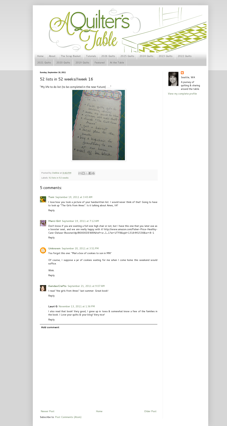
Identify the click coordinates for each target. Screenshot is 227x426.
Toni (51, 197)
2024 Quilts (146, 56)
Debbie (56, 172)
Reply (51, 210)
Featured (100, 62)
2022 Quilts (185, 56)
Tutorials (91, 56)
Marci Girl (54, 221)
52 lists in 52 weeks (59, 177)
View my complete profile (182, 93)
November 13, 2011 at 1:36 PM (77, 306)
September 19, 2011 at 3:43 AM (73, 197)
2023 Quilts (165, 56)
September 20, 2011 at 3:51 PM (80, 248)
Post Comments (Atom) (68, 417)
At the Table (117, 62)
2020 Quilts (63, 62)
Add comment (50, 327)
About (52, 56)
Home (40, 56)
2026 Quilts (108, 56)
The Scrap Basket (71, 56)
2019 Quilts (82, 62)
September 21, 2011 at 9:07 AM (86, 286)
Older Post (150, 411)
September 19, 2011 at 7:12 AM (80, 221)
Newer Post (47, 411)
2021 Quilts (44, 62)
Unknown (54, 248)
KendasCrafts (57, 286)
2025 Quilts (127, 56)
